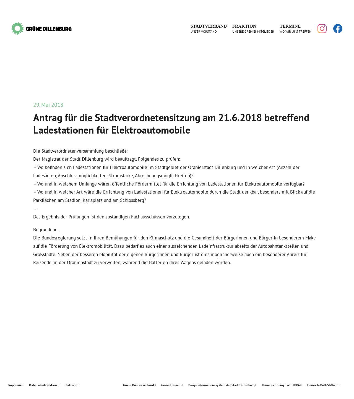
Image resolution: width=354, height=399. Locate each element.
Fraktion (253, 28)
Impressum (16, 385)
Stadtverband (209, 28)
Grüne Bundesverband (139, 385)
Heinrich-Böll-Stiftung (323, 385)
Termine (295, 28)
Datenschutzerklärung (44, 385)
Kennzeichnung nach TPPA (281, 385)
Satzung (72, 385)
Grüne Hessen (172, 385)
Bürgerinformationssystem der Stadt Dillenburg (222, 385)
